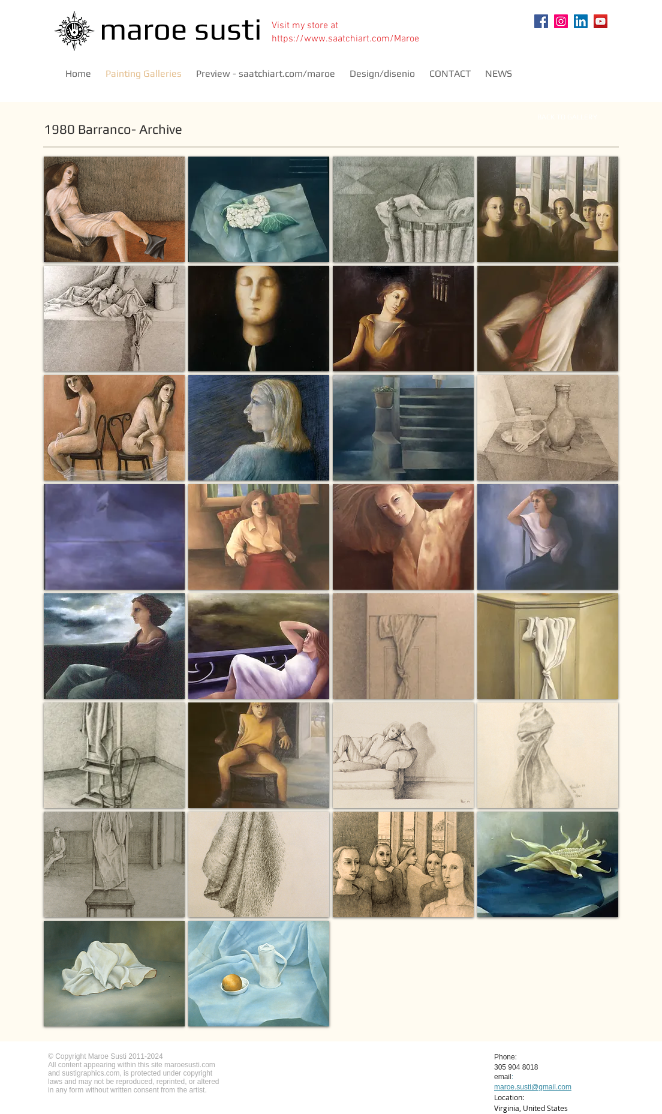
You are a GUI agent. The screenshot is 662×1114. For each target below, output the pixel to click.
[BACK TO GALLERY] (567, 117)
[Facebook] (541, 21)
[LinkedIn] (581, 21)
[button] (114, 209)
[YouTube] (600, 21)
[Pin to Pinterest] (590, 49)
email (502, 1077)
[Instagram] (561, 21)
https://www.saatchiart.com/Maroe (345, 39)
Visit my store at (305, 26)
